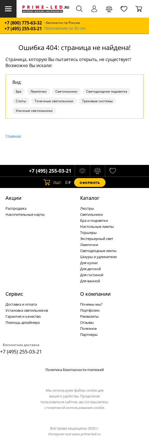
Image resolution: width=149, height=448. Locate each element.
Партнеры (88, 334)
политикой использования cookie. (76, 407)
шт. (53, 182)
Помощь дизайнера (23, 322)
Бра (18, 91)
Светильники (66, 91)
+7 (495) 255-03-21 (23, 29)
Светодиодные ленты (98, 250)
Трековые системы (97, 101)
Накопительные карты (25, 214)
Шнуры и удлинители (98, 256)
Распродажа (16, 208)
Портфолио (90, 310)
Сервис (14, 294)
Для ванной (90, 280)
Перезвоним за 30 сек (65, 28)
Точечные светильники (54, 101)
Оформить (90, 183)
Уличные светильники (34, 110)
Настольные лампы (97, 226)
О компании (95, 294)
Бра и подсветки (94, 220)
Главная (13, 136)
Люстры (87, 208)
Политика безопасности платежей (74, 369)
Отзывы (87, 322)
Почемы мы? (91, 304)
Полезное (88, 328)
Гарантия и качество (23, 316)
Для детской (90, 268)
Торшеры (88, 232)
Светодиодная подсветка (106, 91)
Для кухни (88, 262)
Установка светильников (27, 310)
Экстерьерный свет (96, 238)
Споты (21, 101)
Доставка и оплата (21, 304)
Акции (13, 198)
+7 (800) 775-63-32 (23, 23)
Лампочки (38, 91)
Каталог (89, 198)
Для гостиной (91, 274)
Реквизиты (89, 316)
